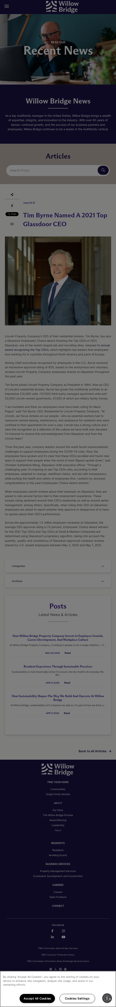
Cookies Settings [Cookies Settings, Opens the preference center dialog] (77, 998)
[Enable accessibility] (107, 998)
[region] (58, 989)
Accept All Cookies (37, 998)
